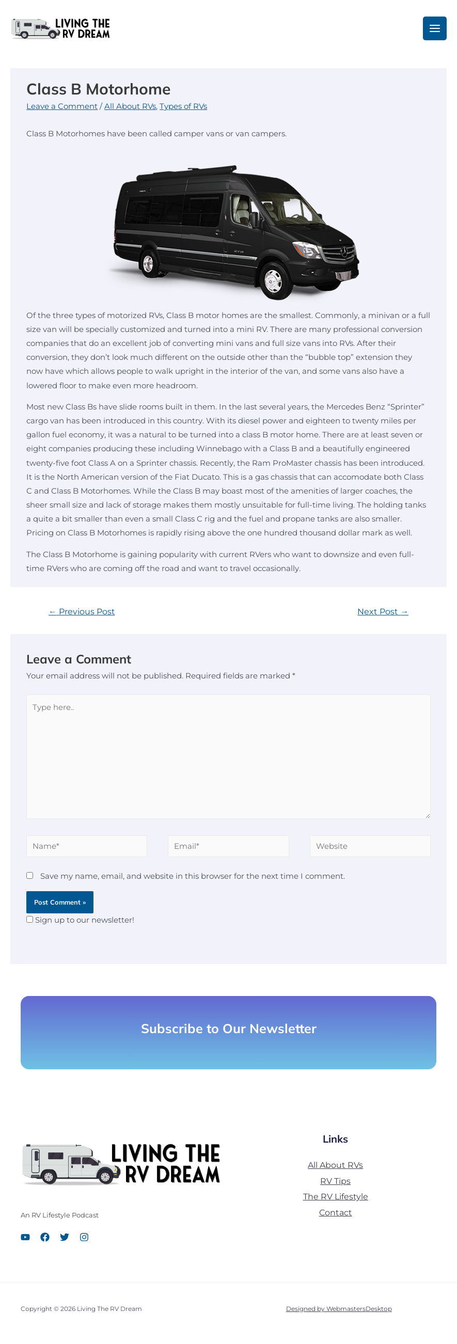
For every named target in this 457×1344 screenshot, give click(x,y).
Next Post (382, 616)
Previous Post (82, 616)
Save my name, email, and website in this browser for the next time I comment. (192, 880)
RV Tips (335, 1185)
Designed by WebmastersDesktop (339, 1312)
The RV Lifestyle (335, 1200)
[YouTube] (25, 1240)
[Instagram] (84, 1240)
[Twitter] (64, 1240)
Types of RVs (183, 110)
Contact (335, 1216)
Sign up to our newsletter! (84, 924)
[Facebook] (45, 1240)
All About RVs (130, 110)
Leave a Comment (62, 110)
